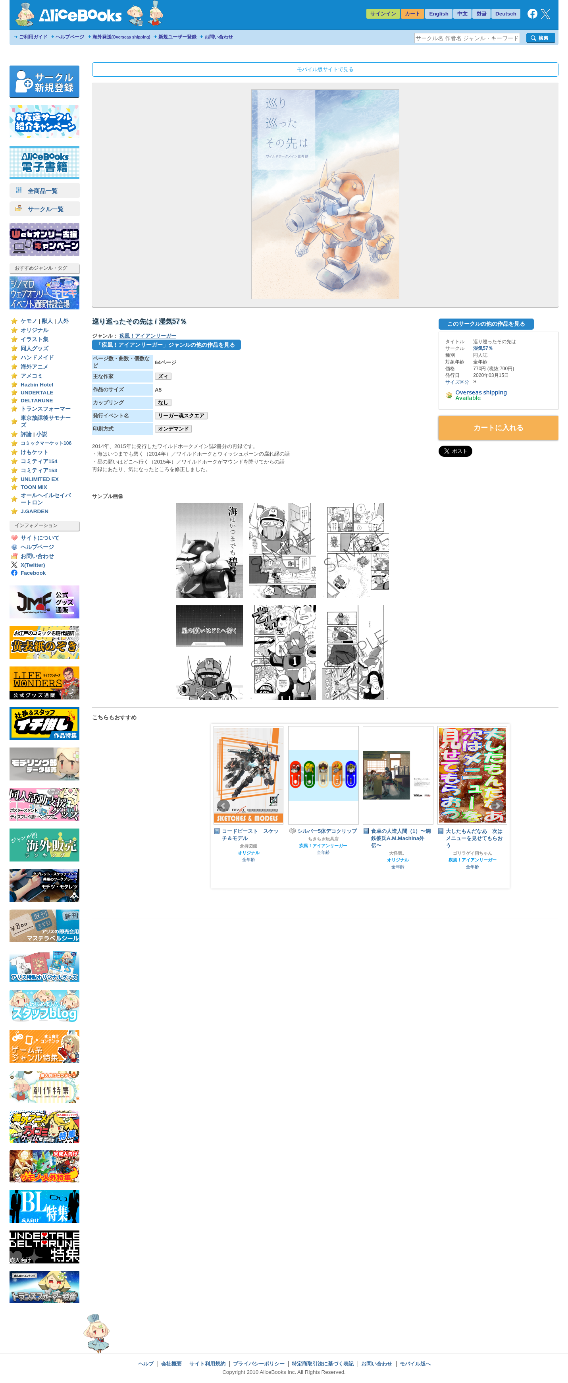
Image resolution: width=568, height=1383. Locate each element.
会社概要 (171, 1364)
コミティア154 (39, 461)
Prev (223, 806)
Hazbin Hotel (37, 385)
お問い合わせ (218, 37)
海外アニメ (34, 367)
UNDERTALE (37, 393)
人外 (63, 321)
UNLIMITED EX (40, 479)
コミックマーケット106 (46, 443)
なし (163, 403)
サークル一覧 (39, 209)
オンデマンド (173, 429)
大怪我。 (397, 853)
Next (497, 806)
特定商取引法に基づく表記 (323, 1364)
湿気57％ (483, 348)
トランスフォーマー (46, 409)
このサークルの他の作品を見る (486, 324)
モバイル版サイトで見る (325, 69)
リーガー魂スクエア (181, 416)
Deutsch (505, 14)
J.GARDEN (34, 511)
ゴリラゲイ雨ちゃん (472, 853)
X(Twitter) (33, 565)
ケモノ (29, 321)
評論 (26, 434)
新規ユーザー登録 (177, 37)
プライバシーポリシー (259, 1364)
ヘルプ (146, 1364)
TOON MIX (34, 487)
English (439, 14)
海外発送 (121, 37)
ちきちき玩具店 (323, 838)
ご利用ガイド (33, 37)
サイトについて (40, 538)
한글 (481, 14)
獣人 (47, 321)
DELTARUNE (37, 401)
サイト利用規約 (207, 1364)
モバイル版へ (415, 1364)
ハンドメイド (37, 358)
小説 (41, 434)
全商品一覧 (36, 190)
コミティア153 (39, 470)
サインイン (383, 14)
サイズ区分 (457, 382)
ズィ (163, 376)
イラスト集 (34, 339)
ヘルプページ (70, 37)
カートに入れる (499, 428)
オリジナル (34, 330)
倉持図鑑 (248, 846)
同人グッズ (34, 349)
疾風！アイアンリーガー (147, 336)
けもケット (34, 452)
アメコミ (32, 376)
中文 (462, 14)
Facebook (33, 573)
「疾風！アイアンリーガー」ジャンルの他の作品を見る (165, 345)
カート (412, 14)
